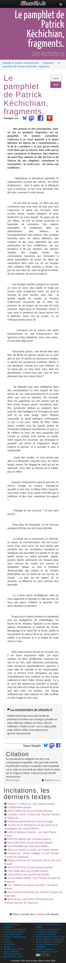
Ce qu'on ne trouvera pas (48, 929)
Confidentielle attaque (19, 807)
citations (56, 780)
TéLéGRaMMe (28, 846)
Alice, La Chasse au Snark (32, 849)
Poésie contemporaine (15, 929)
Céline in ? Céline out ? (30, 803)
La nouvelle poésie (13, 934)
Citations (8, 942)
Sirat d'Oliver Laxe (28, 874)
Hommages (9, 944)
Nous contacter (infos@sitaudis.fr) (13, 952)
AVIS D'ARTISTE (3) (30, 842)
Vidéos (7, 947)
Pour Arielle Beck (27, 871)
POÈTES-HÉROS (29, 839)
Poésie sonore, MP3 (14, 949)
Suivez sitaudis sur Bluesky (49, 942)
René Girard (12, 780)
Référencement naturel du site (50, 937)
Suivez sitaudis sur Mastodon (50, 939)
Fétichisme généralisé (30, 821)
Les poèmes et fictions (15, 932)
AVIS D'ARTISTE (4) (30, 810)
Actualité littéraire (12, 924)
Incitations (40, 914)
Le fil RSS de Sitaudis (46, 932)
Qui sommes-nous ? (14, 956)
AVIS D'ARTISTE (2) (30, 867)
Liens (6, 939)
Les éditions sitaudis (46, 934)
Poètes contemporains (15, 937)
